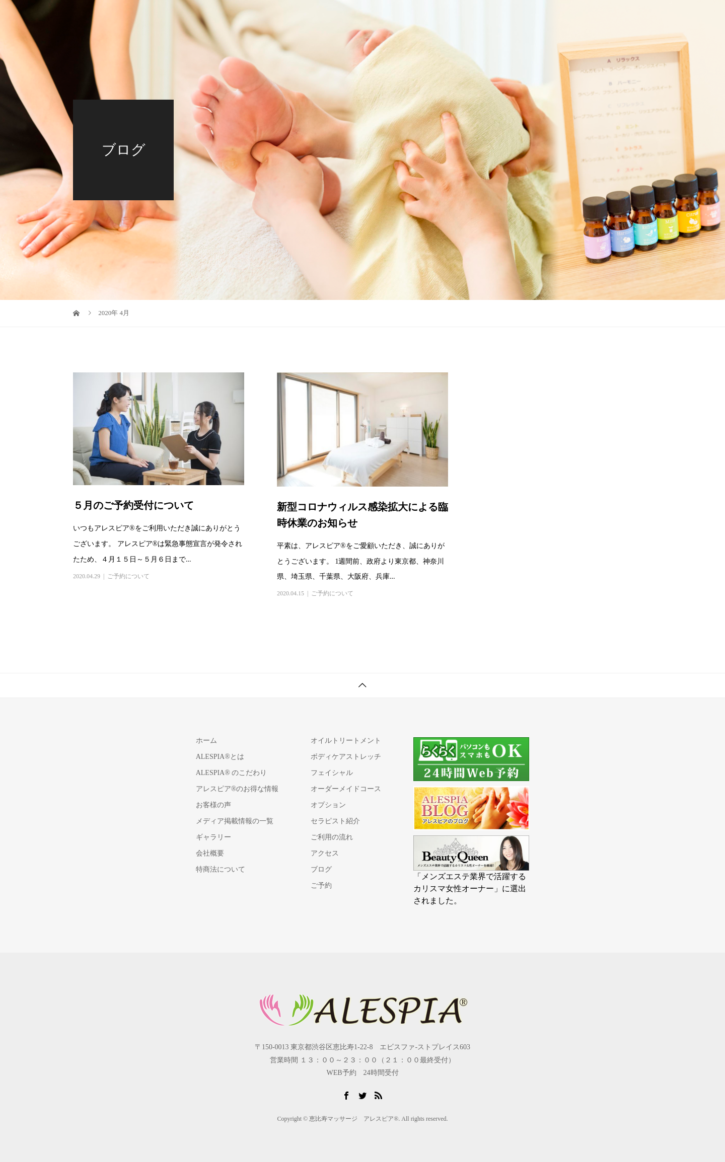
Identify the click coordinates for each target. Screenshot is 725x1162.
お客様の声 (213, 805)
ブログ (321, 869)
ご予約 (631, 17)
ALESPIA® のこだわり (231, 773)
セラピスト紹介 (443, 17)
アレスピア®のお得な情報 (237, 789)
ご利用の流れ (499, 17)
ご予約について (128, 576)
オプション (328, 805)
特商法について (220, 869)
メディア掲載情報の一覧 (234, 821)
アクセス (544, 17)
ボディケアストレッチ (346, 756)
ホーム (206, 740)
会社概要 (210, 853)
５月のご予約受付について (133, 505)
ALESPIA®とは (323, 17)
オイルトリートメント (346, 740)
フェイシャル (332, 773)
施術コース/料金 (382, 17)
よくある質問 (589, 17)
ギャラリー (213, 837)
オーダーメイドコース (346, 789)
